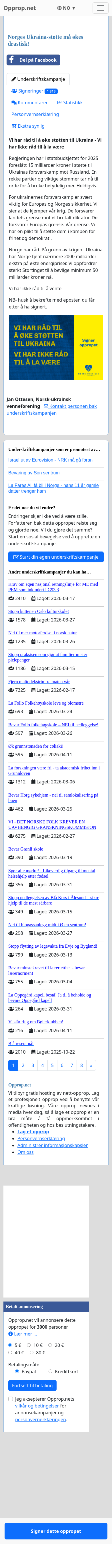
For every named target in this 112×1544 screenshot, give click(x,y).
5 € (18, 1474)
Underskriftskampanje (38, 191)
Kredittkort (66, 1500)
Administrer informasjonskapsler (52, 1274)
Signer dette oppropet (56, 551)
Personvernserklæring (35, 226)
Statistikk (70, 214)
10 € (38, 1474)
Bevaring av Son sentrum (34, 601)
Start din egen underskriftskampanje (56, 685)
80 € (40, 1481)
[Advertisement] (56, 81)
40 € (19, 1481)
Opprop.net (19, 8)
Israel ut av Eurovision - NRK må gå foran (50, 588)
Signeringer (34, 203)
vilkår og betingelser (37, 1534)
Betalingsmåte (23, 1493)
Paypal (29, 1500)
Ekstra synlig (28, 238)
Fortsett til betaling (32, 1514)
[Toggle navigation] (101, 8)
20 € (59, 1474)
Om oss (25, 1281)
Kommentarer (29, 214)
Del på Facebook (32, 172)
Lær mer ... (22, 1462)
